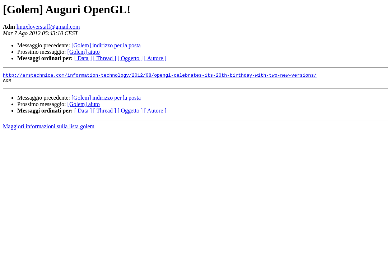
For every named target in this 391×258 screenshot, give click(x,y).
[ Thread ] (104, 58)
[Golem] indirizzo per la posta (106, 45)
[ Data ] (83, 58)
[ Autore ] (155, 58)
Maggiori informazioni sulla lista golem (48, 128)
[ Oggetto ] (130, 58)
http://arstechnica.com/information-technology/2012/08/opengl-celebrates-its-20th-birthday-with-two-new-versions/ (160, 76)
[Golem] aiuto (84, 52)
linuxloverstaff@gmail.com (48, 27)
